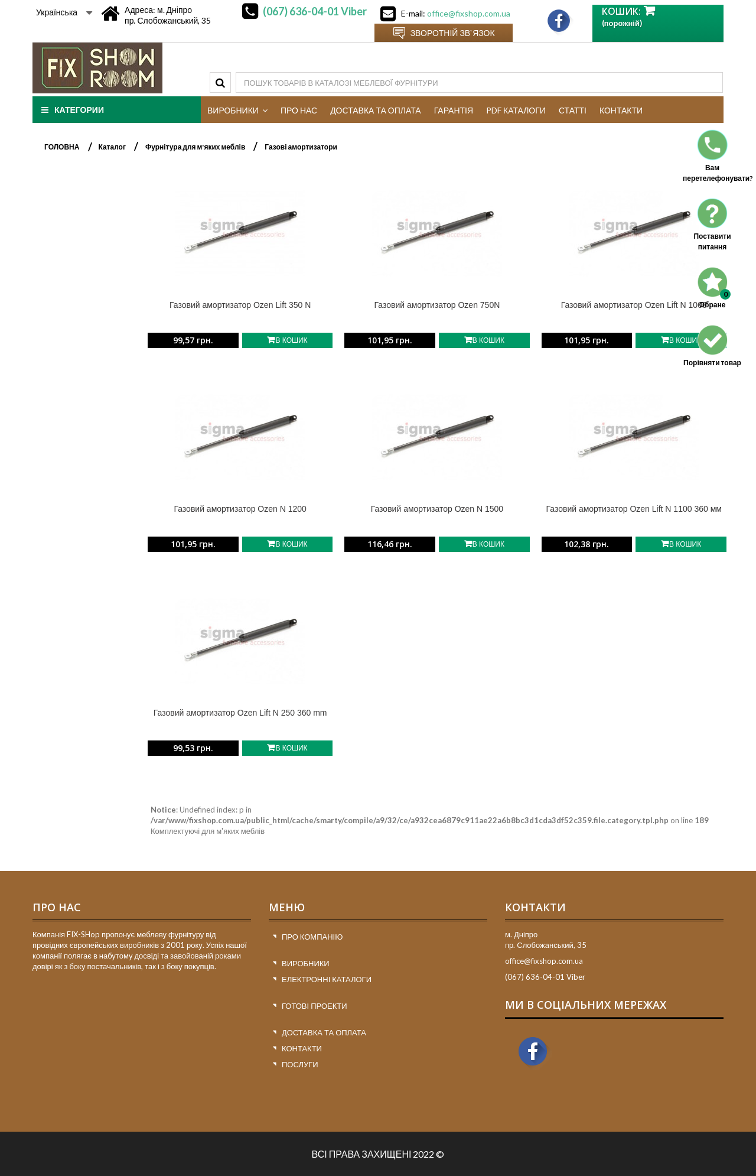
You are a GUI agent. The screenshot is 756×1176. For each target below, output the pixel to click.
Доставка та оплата (324, 1032)
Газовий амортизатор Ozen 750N (437, 305)
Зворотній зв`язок (452, 33)
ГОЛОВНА (61, 146)
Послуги (300, 1064)
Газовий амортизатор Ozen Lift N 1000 (634, 305)
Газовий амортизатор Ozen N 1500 (437, 509)
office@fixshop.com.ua (468, 13)
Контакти (302, 1048)
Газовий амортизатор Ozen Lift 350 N (240, 305)
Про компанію (312, 936)
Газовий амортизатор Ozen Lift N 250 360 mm (240, 712)
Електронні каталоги (327, 979)
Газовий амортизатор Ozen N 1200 (240, 509)
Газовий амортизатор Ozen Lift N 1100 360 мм (633, 509)
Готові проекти (314, 1006)
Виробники (306, 963)
